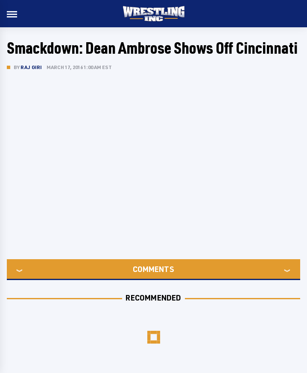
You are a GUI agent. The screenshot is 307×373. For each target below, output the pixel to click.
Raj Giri (31, 67)
